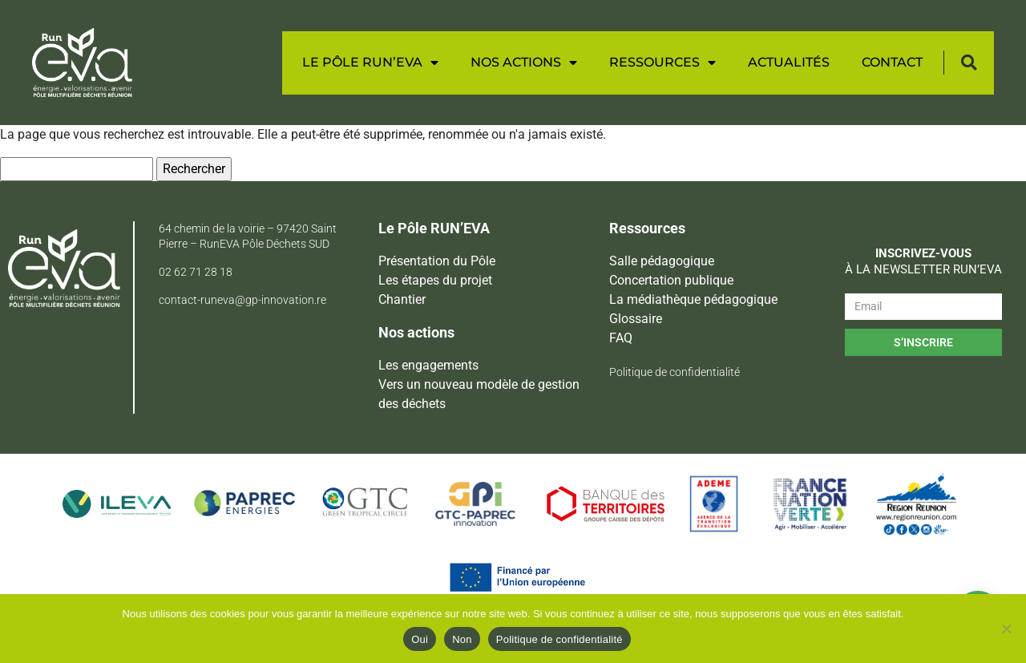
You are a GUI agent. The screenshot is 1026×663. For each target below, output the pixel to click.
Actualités (789, 62)
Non (462, 639)
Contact (892, 62)
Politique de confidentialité (559, 639)
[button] (968, 63)
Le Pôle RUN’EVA (370, 63)
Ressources (662, 63)
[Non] (1006, 629)
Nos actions (524, 63)
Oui (419, 639)
